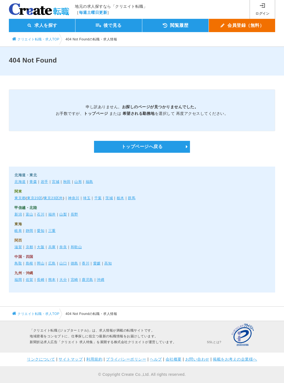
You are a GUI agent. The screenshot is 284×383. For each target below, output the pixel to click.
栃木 (120, 198)
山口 (63, 263)
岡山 (40, 263)
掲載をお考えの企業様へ (235, 359)
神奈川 (73, 198)
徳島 (74, 263)
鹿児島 (87, 280)
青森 (33, 182)
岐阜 (18, 231)
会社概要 (174, 359)
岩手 (44, 182)
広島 (52, 263)
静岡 (29, 231)
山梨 (63, 214)
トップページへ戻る (142, 146)
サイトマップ (71, 359)
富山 (29, 214)
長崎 (40, 280)
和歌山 (76, 247)
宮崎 (74, 280)
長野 (74, 214)
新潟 (18, 214)
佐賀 (29, 280)
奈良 (63, 247)
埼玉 (86, 198)
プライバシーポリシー (126, 359)
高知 (108, 263)
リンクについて (41, 359)
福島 (89, 182)
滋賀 (18, 247)
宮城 (55, 182)
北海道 (20, 182)
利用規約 (94, 359)
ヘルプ (156, 359)
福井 (52, 214)
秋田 (67, 182)
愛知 (40, 231)
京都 (29, 247)
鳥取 (18, 263)
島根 (29, 263)
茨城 (109, 198)
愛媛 (97, 263)
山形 (78, 182)
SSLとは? (214, 342)
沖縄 (100, 280)
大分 (63, 280)
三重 (52, 231)
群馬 (131, 198)
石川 (40, 214)
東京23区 (34, 198)
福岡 (18, 280)
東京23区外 (53, 198)
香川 (85, 263)
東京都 (20, 198)
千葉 (98, 198)
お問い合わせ (197, 359)
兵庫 (52, 247)
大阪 (40, 247)
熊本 (52, 280)
